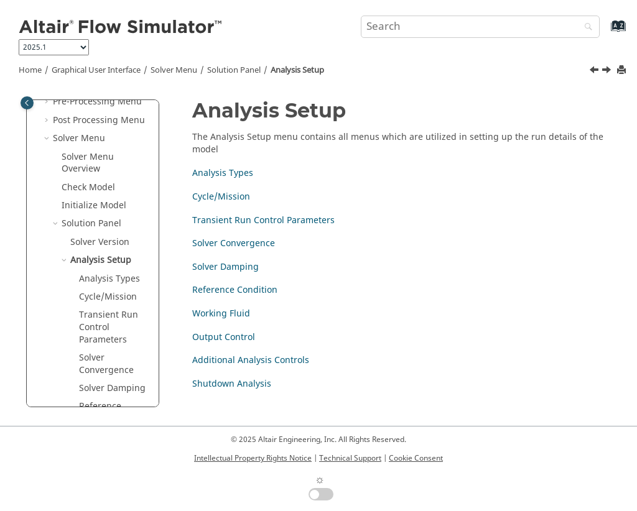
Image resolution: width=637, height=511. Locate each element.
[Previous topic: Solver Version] (595, 71)
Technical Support (350, 458)
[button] (48, 102)
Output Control (223, 337)
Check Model (88, 187)
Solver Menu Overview (88, 163)
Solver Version (99, 242)
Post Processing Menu (99, 120)
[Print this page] (623, 70)
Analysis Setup (297, 70)
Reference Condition (234, 290)
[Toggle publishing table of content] (27, 102)
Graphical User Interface (96, 70)
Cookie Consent (416, 458)
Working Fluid (221, 313)
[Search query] (480, 27)
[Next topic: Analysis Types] (608, 71)
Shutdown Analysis (231, 383)
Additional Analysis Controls (250, 360)
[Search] (585, 28)
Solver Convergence (106, 364)
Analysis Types (109, 278)
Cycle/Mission (108, 296)
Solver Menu (174, 70)
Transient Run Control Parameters (108, 327)
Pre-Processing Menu (97, 101)
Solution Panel (234, 70)
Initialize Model (94, 205)
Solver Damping (112, 388)
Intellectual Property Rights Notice (253, 458)
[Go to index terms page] (605, 32)
